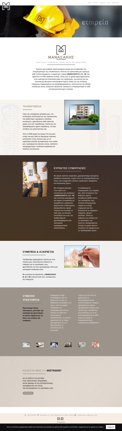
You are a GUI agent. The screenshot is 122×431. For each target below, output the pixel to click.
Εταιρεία (95, 2)
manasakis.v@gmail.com (87, 415)
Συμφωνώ (110, 427)
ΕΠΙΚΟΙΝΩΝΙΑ (28, 393)
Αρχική (89, 2)
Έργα (108, 2)
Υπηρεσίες (102, 2)
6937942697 (32, 415)
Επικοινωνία (115, 2)
